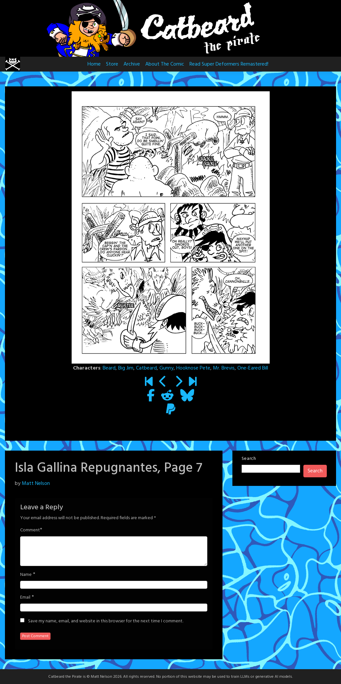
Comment (30, 530)
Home (94, 64)
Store (112, 64)
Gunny (166, 368)
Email (25, 597)
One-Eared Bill (252, 368)
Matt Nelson (36, 483)
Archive (131, 64)
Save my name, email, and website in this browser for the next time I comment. (105, 621)
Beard (109, 368)
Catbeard (146, 368)
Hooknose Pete (193, 368)
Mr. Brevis (224, 368)
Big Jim (125, 368)
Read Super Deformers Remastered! (228, 64)
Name (26, 575)
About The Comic (164, 64)
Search (249, 458)
